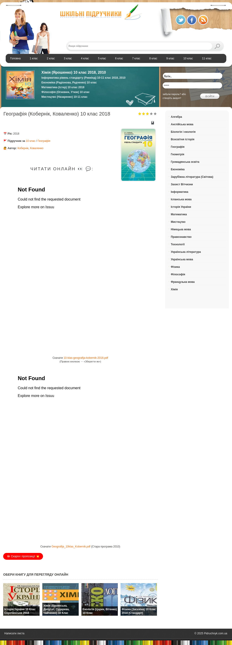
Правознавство (181, 236)
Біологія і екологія (183, 131)
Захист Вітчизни (182, 184)
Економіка (178, 169)
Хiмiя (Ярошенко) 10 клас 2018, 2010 (73, 72)
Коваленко (36, 148)
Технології (178, 244)
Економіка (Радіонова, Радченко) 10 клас (69, 82)
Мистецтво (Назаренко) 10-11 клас (64, 96)
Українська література (186, 251)
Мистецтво (178, 221)
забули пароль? (172, 94)
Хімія (174, 289)
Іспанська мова (181, 199)
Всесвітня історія (182, 139)
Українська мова (182, 259)
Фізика (175, 267)
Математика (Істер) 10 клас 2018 (62, 87)
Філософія (178, 274)
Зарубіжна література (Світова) (192, 176)
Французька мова (183, 282)
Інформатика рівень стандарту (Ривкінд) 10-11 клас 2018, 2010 (83, 77)
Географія (44, 141)
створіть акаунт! (172, 98)
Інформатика (179, 191)
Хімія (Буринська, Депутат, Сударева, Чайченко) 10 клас (56, 609)
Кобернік (23, 148)
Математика (179, 214)
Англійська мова (182, 124)
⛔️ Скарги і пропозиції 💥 (23, 556)
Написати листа (14, 633)
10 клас (30, 141)
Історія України (181, 206)
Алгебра (176, 116)
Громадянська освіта (185, 161)
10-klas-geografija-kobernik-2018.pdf (86, 357)
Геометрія (177, 154)
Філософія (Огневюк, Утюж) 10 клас (65, 92)
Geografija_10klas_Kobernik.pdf (70, 546)
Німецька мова (181, 229)
